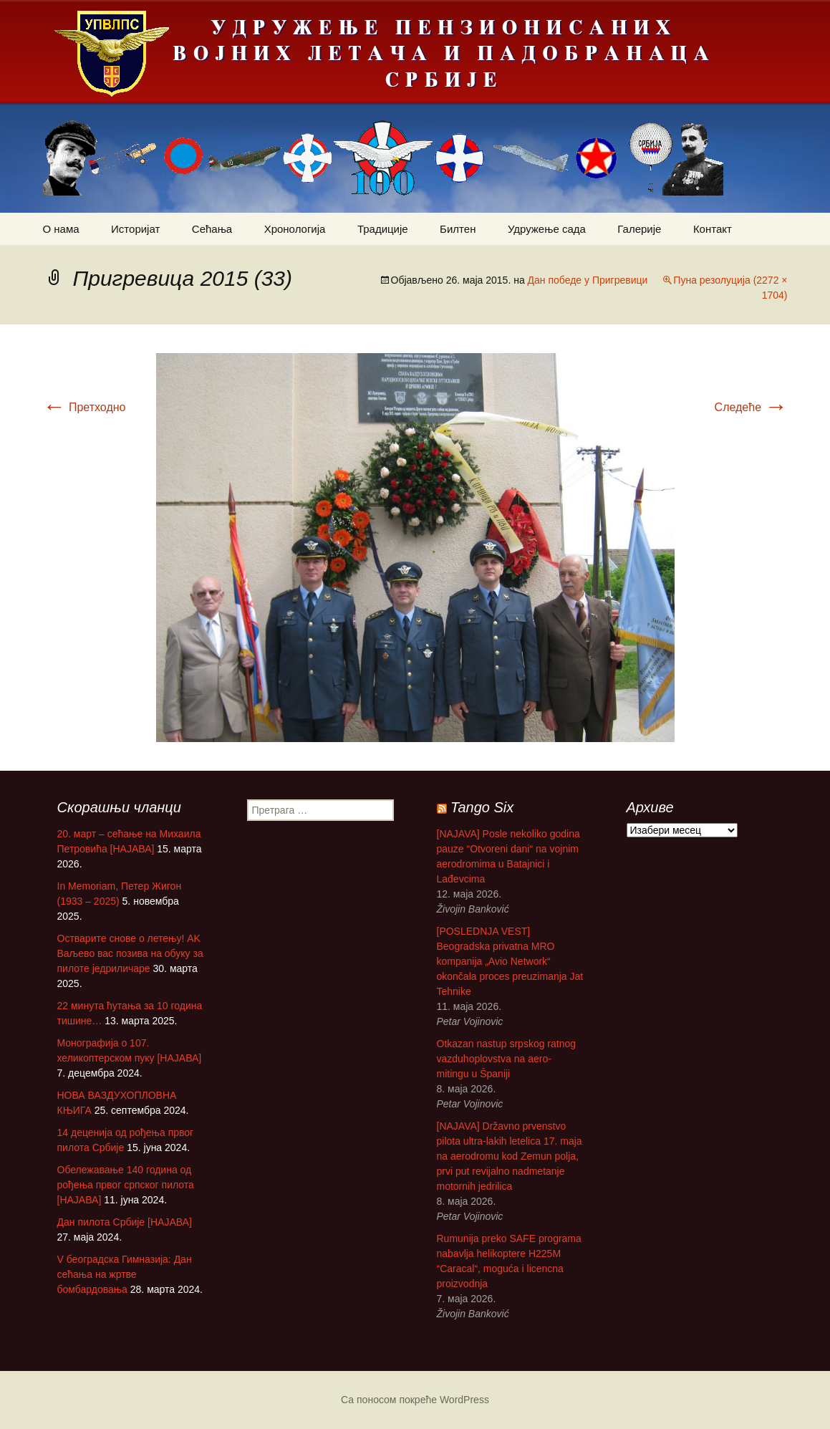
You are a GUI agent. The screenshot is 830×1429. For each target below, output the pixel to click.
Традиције (382, 229)
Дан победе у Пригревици (588, 280)
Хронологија (295, 229)
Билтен (458, 229)
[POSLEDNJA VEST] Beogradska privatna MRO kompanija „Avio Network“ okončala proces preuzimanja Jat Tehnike (510, 961)
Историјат (135, 229)
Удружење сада (547, 229)
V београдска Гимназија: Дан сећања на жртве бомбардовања (124, 1274)
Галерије (639, 229)
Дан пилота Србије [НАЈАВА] (124, 1222)
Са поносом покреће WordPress (415, 1399)
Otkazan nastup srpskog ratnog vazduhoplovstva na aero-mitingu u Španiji (506, 1058)
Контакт (712, 229)
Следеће (751, 407)
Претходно (84, 407)
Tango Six (481, 807)
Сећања (212, 229)
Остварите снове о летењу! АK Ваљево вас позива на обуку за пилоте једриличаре (130, 953)
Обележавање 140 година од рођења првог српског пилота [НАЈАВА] (125, 1185)
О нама (61, 229)
